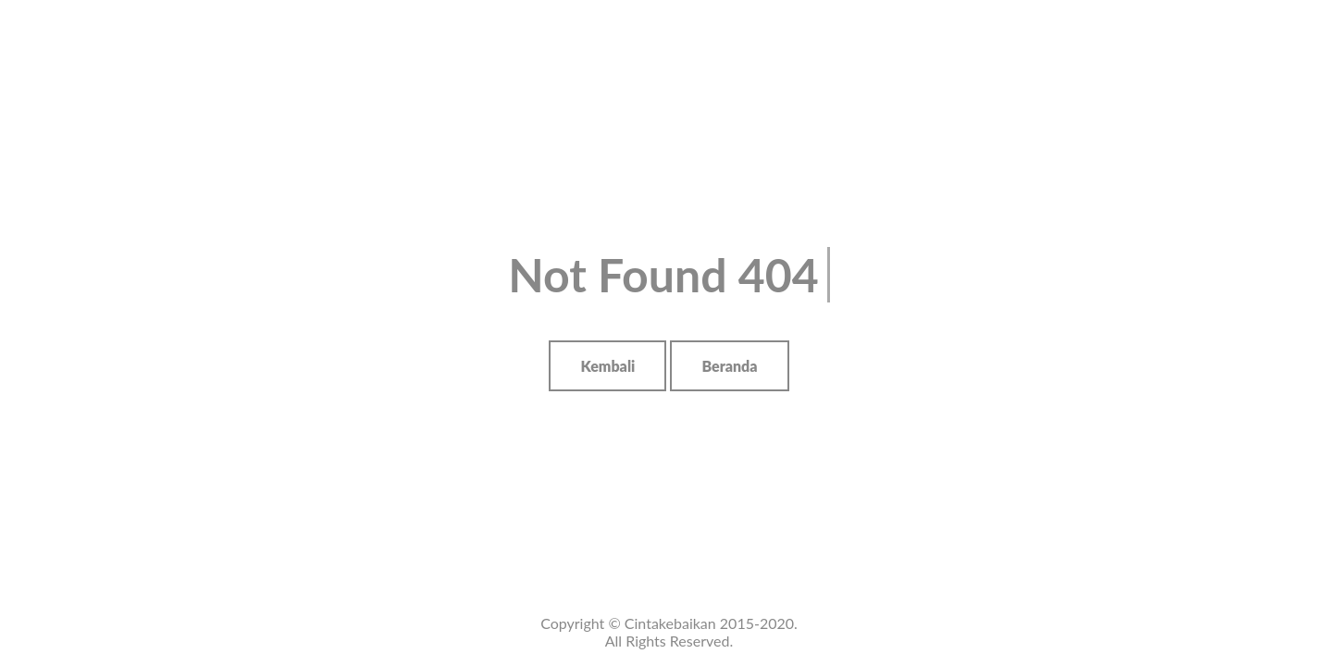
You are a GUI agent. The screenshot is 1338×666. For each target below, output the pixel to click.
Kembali (607, 366)
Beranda (729, 366)
